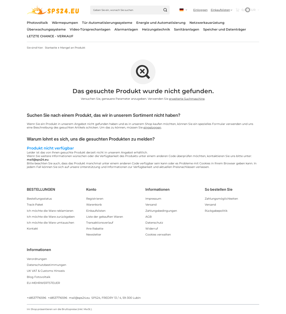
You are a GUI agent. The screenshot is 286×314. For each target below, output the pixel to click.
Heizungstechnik (156, 29)
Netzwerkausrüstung (206, 23)
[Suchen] (165, 10)
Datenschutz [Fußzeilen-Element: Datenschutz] (154, 222)
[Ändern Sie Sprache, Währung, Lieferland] (183, 10)
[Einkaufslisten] (221, 10)
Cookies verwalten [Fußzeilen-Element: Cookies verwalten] (158, 234)
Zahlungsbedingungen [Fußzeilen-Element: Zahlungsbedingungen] (161, 211)
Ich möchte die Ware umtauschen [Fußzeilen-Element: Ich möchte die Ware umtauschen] (50, 222)
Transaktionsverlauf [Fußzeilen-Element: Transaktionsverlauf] (99, 222)
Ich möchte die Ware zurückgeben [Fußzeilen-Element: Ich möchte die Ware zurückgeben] (51, 216)
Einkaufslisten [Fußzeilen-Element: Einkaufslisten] (95, 211)
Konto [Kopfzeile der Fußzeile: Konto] (91, 189)
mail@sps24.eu (79, 298)
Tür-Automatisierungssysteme (107, 23)
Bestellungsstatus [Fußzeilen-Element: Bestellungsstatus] (39, 198)
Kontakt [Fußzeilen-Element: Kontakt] (32, 228)
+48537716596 (36, 298)
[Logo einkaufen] (53, 10)
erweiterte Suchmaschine (187, 99)
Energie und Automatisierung (161, 23)
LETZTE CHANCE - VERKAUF (50, 36)
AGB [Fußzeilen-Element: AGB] (148, 216)
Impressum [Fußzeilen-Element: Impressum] (153, 198)
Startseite (51, 47)
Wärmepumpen (65, 23)
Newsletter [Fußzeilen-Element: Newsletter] (93, 234)
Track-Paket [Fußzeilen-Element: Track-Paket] (35, 204)
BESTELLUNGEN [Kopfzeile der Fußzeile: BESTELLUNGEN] (41, 189)
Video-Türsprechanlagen (90, 29)
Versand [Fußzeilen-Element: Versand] (151, 204)
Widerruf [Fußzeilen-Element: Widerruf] (151, 228)
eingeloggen (152, 127)
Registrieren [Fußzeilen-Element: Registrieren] (94, 198)
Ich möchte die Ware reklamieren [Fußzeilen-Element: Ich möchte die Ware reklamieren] (50, 211)
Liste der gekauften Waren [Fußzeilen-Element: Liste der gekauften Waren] (104, 216)
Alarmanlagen (126, 29)
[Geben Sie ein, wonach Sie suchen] (130, 10)
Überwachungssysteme (46, 29)
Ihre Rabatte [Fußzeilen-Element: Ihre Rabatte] (94, 228)
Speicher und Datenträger (224, 29)
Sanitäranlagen (186, 29)
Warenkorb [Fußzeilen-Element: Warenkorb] (94, 204)
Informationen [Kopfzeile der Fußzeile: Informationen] (157, 189)
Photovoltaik (37, 23)
